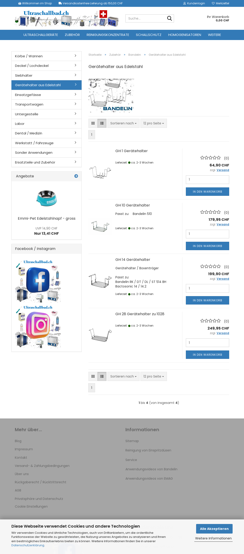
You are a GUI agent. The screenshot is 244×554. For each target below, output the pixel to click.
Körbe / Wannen (29, 56)
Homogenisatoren (184, 34)
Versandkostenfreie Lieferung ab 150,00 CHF (91, 3)
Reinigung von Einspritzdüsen (148, 450)
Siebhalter (23, 75)
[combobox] (123, 123)
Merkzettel (220, 3)
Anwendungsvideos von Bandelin (151, 469)
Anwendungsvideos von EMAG (149, 478)
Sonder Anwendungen (33, 152)
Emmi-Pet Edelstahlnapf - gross (46, 218)
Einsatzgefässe (28, 94)
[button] (93, 123)
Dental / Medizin (28, 133)
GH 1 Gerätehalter (131, 151)
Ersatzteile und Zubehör (35, 162)
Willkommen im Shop (35, 3)
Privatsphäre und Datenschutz (39, 498)
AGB (18, 490)
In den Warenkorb (207, 192)
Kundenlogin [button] (194, 3)
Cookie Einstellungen (31, 506)
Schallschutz (148, 34)
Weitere (214, 34)
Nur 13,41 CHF (46, 231)
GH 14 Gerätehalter (132, 259)
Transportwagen (29, 104)
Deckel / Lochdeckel (32, 65)
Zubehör (72, 34)
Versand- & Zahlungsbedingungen (42, 465)
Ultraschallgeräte (40, 34)
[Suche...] (169, 19)
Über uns (22, 474)
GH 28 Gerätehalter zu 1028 (139, 314)
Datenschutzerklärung (27, 545)
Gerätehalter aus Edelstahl (38, 85)
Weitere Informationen (213, 538)
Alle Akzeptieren (214, 528)
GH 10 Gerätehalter (132, 205)
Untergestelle (26, 114)
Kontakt (21, 457)
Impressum (24, 449)
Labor (19, 123)
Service (131, 460)
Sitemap (132, 441)
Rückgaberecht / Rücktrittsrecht (40, 482)
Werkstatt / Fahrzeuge (34, 143)
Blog (18, 441)
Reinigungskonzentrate (108, 34)
